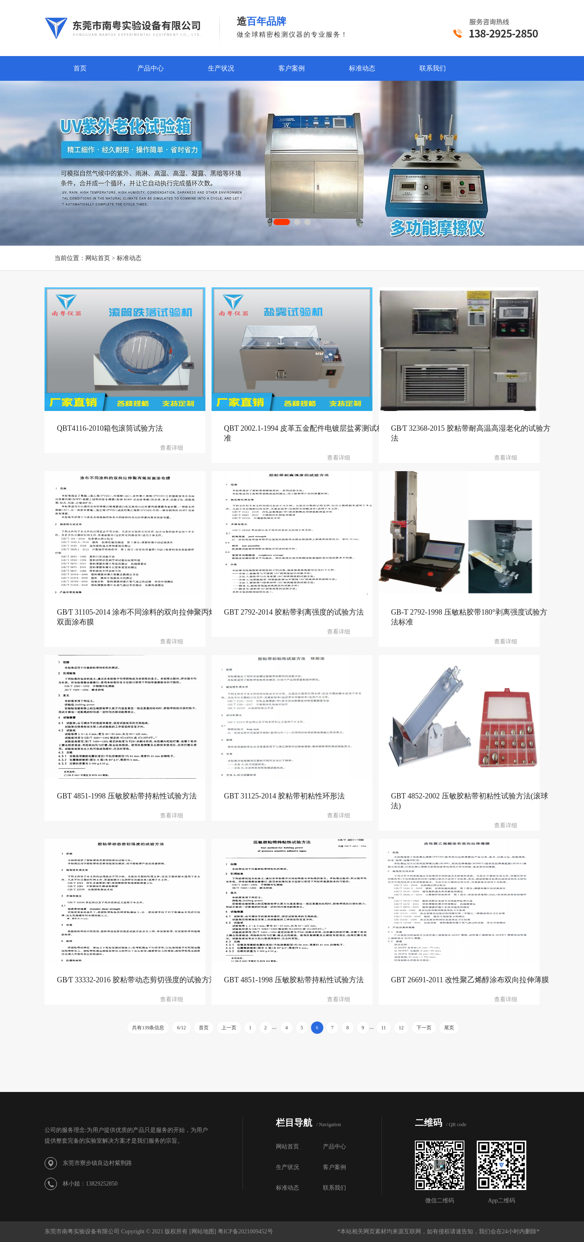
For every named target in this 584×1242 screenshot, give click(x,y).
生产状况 (221, 68)
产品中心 (150, 68)
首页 (80, 68)
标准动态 (362, 68)
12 (401, 1028)
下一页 (424, 1028)
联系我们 (432, 68)
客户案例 (291, 68)
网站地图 (202, 1231)
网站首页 (97, 258)
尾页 (449, 1028)
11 (383, 1028)
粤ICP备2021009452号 (245, 1231)
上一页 (228, 1028)
